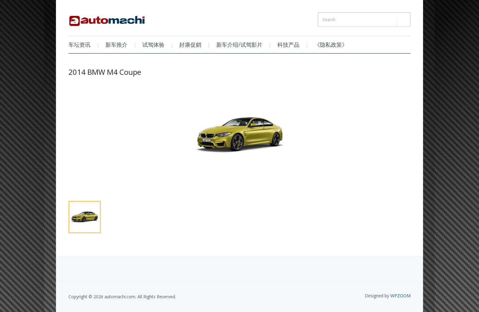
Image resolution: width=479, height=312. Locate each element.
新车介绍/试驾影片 (239, 44)
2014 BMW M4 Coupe (104, 72)
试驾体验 (153, 44)
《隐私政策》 (330, 44)
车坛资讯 (79, 44)
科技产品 (288, 44)
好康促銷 (190, 44)
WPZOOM (400, 296)
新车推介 (116, 44)
